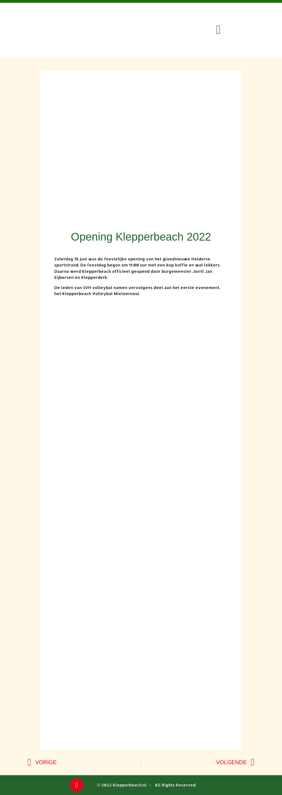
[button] (218, 30)
